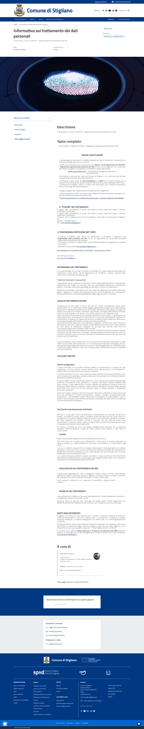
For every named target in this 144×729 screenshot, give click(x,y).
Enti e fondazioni (18, 694)
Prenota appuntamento (115, 685)
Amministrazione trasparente (64, 703)
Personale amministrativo (21, 700)
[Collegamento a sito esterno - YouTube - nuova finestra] (110, 10)
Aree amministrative (19, 686)
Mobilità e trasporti (38, 703)
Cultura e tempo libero (39, 689)
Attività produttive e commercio (42, 694)
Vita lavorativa (37, 691)
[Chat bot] (139, 724)
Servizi (35, 682)
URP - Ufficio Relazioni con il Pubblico (91, 701)
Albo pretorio (60, 700)
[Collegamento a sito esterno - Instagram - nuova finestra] (106, 10)
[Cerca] (128, 10)
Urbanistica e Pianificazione (41, 697)
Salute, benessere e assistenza (42, 714)
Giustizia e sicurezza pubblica (41, 706)
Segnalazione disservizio (115, 691)
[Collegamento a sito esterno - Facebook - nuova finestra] (103, 10)
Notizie (58, 686)
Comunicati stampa (62, 688)
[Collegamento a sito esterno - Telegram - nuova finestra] (113, 10)
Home (15, 24)
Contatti (83, 682)
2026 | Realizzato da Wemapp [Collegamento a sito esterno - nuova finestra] (22, 728)
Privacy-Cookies (60, 723)
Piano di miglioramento (63, 706)
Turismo (35, 700)
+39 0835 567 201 (85, 694)
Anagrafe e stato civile (39, 686)
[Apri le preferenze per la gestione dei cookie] (5, 724)
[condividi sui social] (107, 28)
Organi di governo (19, 688)
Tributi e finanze (38, 709)
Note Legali (70, 723)
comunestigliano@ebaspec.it (88, 697)
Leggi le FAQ (111, 688)
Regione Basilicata (100, 2)
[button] (121, 2)
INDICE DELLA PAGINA (22, 118)
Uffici (15, 691)
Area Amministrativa (67, 553)
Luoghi (15, 703)
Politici (15, 697)
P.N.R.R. (110, 697)
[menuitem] (110, 19)
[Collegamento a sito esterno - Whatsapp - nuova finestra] (116, 10)
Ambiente (36, 712)
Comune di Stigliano (49, 10)
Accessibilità (111, 694)
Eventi (58, 691)
